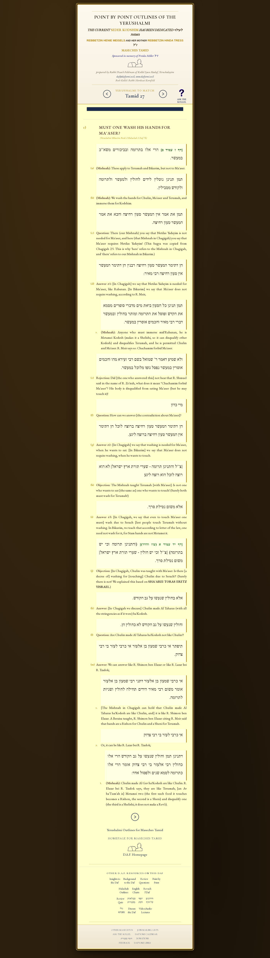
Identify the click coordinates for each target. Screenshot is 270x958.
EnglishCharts (136, 890)
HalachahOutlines (124, 890)
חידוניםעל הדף (149, 900)
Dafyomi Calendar (146, 934)
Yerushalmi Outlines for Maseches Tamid (135, 830)
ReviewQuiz (120, 900)
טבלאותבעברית (131, 900)
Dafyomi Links (142, 943)
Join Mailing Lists (148, 930)
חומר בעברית (126, 938)
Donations (142, 938)
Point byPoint (156, 880)
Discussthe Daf (132, 910)
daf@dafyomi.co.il (125, 76)
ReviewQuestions (144, 880)
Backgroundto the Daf (129, 880)
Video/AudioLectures (145, 910)
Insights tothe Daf (115, 880)
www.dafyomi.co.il (145, 76)
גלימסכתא (121, 910)
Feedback (124, 943)
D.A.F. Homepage (135, 852)
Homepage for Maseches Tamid (135, 838)
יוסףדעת (141, 900)
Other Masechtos (122, 930)
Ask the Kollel (122, 934)
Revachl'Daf (147, 890)
